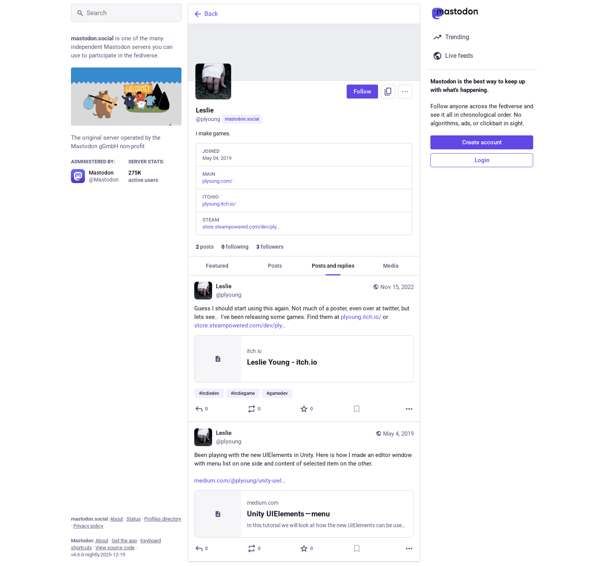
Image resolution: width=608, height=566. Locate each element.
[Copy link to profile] (388, 92)
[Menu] (405, 92)
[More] (409, 409)
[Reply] (201, 409)
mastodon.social (242, 119)
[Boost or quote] (254, 409)
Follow (362, 91)
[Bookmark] (356, 409)
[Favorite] (306, 409)
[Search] (126, 13)
